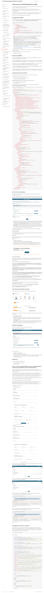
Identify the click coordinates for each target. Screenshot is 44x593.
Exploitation (4, 22)
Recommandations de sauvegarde (6, 65)
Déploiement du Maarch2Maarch (5, 49)
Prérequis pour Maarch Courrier (5, 16)
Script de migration (5, 20)
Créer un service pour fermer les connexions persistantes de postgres (6, 82)
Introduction (4, 4)
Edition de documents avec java (6, 47)
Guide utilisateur (5, 8)
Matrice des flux (5, 79)
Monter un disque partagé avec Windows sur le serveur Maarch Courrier (6, 25)
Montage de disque (5, 27)
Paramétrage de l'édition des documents (5, 44)
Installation (4, 18)
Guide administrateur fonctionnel (5, 11)
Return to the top (5, 591)
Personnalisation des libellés (5, 36)
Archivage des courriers (5, 55)
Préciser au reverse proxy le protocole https (5, 77)
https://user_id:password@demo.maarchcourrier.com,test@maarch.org (23, 47)
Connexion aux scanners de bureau (5, 30)
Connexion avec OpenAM (5, 93)
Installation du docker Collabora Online (6, 41)
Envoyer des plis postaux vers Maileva (5, 57)
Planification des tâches (5, 71)
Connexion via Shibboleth (5, 60)
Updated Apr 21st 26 (11, 591)
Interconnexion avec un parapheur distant (6, 52)
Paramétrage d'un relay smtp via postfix (6, 99)
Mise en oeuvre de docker (5, 104)
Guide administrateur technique (5, 14)
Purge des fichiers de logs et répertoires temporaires (6, 68)
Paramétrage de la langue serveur (5, 85)
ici (18, 50)
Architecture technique (6, 106)
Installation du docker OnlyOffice (6, 39)
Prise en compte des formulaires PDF (5, 101)
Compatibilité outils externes (5, 63)
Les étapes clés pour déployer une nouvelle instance (5, 88)
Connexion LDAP (5, 32)
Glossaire (3, 6)
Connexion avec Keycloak (5, 91)
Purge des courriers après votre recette (5, 74)
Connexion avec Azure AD (6, 96)
